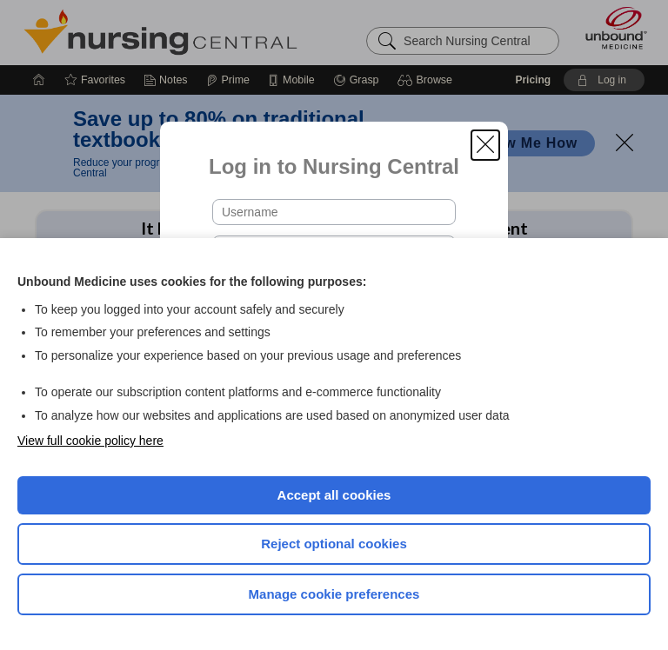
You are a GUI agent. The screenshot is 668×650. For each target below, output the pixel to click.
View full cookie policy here (90, 441)
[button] (485, 145)
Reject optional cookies (334, 543)
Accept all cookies (334, 495)
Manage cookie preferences (334, 594)
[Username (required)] (334, 212)
